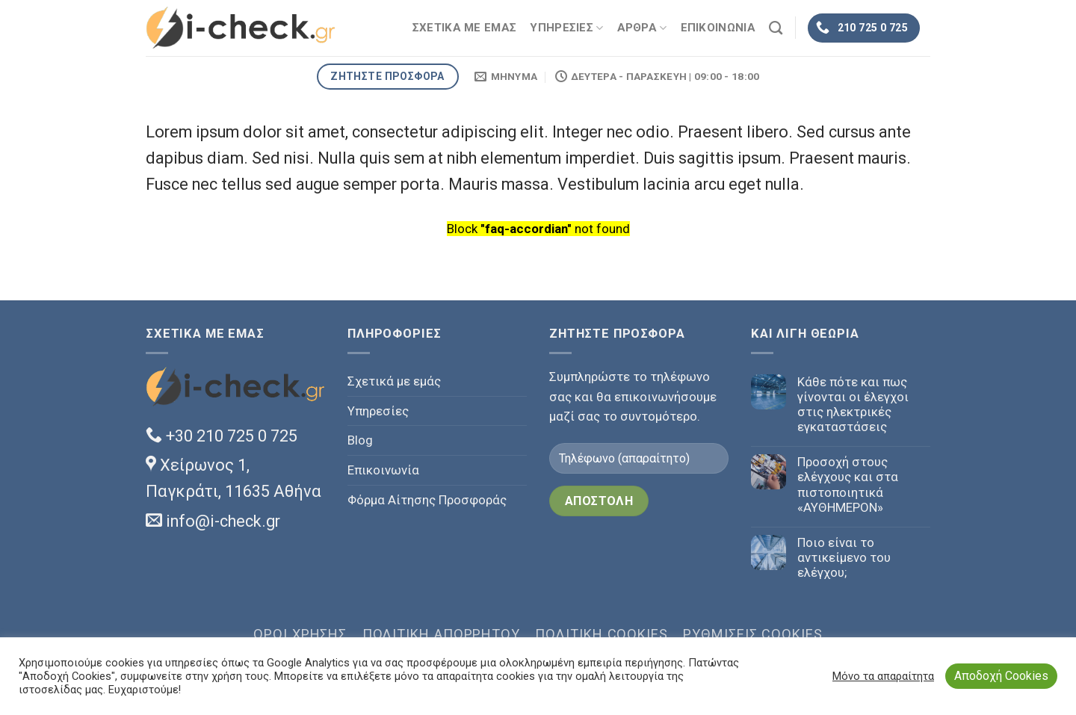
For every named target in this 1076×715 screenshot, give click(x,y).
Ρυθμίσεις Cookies (752, 634)
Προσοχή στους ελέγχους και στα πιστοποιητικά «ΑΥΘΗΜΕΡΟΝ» (847, 484)
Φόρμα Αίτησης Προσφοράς (427, 499)
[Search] (775, 28)
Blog (360, 440)
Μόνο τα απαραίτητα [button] (883, 676)
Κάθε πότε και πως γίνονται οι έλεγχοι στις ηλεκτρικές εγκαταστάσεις (853, 404)
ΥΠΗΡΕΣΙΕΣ (566, 28)
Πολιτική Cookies (601, 634)
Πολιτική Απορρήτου (441, 634)
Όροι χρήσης (300, 634)
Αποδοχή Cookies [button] (1001, 676)
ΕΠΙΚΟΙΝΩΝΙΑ (718, 27)
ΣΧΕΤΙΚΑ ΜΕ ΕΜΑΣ (464, 27)
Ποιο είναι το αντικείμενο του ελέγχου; (844, 557)
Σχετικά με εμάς (394, 381)
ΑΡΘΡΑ (642, 28)
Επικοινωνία (383, 469)
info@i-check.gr (213, 521)
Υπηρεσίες (378, 410)
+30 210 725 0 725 (221, 436)
